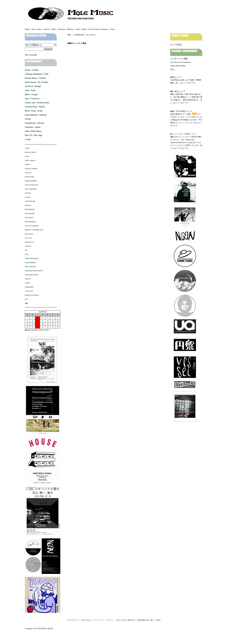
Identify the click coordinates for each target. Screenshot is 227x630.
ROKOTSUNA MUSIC (32, 295)
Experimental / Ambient (36, 115)
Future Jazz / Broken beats (37, 102)
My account (36, 29)
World (28, 119)
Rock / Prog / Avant (34, 111)
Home (27, 29)
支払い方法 (121, 620)
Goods (28, 139)
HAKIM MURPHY (31, 181)
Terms (78, 29)
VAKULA (28, 279)
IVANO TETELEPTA (31, 185)
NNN (26, 299)
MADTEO (28, 205)
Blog (84, 29)
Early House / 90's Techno (36, 82)
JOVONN (28, 193)
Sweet (112, 29)
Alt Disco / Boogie (33, 86)
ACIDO (27, 148)
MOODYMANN (30, 209)
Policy (53, 29)
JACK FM (28, 173)
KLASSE (28, 197)
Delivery (70, 29)
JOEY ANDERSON (31, 189)
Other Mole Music (33, 131)
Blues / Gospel (31, 94)
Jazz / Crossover (32, 98)
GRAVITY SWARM (31, 169)
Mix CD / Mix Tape (33, 135)
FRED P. (27, 164)
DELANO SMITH (30, 152)
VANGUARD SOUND (31, 275)
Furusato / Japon (32, 127)
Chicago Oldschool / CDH (36, 74)
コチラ (185, 83)
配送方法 (131, 620)
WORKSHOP (29, 287)
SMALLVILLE (29, 242)
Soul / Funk (30, 90)
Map (172, 69)
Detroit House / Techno (35, 78)
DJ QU (27, 156)
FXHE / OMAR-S (30, 160)
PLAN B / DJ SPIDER (31, 226)
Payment (61, 29)
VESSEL (27, 283)
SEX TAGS (28, 238)
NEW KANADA (30, 213)
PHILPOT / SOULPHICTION (34, 230)
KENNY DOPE (29, 177)
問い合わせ (87, 620)
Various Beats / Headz (35, 106)
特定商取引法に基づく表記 (148, 620)
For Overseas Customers (98, 29)
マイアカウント (73, 620)
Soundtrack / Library (34, 123)
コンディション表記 (179, 59)
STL (26, 250)
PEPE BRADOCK (30, 222)
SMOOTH (28, 246)
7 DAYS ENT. (29, 291)
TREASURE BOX (30, 267)
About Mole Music (178, 66)
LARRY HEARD (30, 201)
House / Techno (32, 70)
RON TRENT (29, 234)
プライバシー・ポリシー (104, 620)
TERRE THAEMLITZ (32, 258)
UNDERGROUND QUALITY (34, 271)
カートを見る (176, 44)
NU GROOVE (29, 218)
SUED (27, 254)
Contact (46, 29)
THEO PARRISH (30, 262)
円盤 (26, 303)
